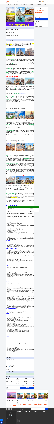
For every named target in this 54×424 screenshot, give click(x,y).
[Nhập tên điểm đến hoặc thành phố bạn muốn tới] (24, 1)
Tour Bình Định (18, 417)
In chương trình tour (39, 12)
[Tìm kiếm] (32, 1)
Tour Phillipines (26, 417)
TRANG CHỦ (9, 4)
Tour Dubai (34, 417)
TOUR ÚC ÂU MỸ (39, 4)
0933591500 (8, 416)
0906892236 (10, 415)
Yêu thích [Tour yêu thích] (44, 1)
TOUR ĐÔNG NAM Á (24, 4)
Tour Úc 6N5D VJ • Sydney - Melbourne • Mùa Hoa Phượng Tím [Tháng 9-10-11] (42, 401)
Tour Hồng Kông (35, 418)
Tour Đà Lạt (18, 419)
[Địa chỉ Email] (38, 409)
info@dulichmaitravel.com (11, 414)
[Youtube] (9, 409)
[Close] (33, 374)
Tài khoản (39, 1)
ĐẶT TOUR (14, 405)
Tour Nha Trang (18, 418)
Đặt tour (27, 387)
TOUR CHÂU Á (32, 4)
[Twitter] (8, 409)
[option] (20, 16)
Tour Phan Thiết (19, 421)
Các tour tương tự (27, 390)
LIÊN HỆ (45, 4)
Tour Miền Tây (18, 420)
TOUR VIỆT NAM (16, 4)
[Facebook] (6, 409)
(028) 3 (10, 366)
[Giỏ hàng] (47, 1)
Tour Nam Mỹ (42, 417)
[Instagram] (11, 409)
